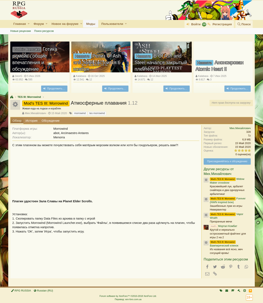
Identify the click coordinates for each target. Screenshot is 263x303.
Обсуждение (51, 120)
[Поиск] (244, 24)
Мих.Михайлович (35, 113)
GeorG (18, 76)
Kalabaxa (81, 76)
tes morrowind (97, 113)
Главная (19, 23)
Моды (90, 23)
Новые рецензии (20, 30)
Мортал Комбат (223, 226)
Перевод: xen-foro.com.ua (128, 299)
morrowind (80, 113)
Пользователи (112, 23)
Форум (38, 23)
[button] (29, 24)
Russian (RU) (43, 290)
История (31, 120)
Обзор (17, 120)
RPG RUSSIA (21, 290)
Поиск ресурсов (44, 30)
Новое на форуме (65, 23)
